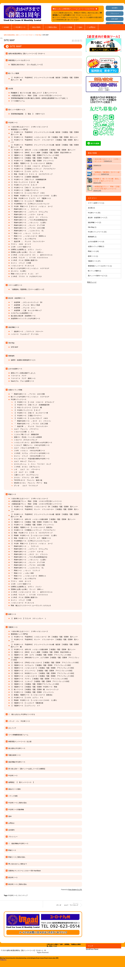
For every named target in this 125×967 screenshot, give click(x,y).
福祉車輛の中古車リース (16, 762)
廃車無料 (11, 356)
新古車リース (13, 877)
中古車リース (13, 122)
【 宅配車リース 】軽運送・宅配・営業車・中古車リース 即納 (34, 158)
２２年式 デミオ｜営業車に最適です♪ (24, 260)
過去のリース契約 (14, 789)
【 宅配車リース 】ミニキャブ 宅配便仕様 (27, 201)
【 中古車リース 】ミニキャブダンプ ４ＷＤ (28, 193)
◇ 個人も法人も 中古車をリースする (21, 714)
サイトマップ (23, 895)
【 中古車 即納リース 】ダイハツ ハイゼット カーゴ (31, 206)
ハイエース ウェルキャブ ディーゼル (25, 334)
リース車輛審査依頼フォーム (18, 735)
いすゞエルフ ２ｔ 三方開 (24, 472)
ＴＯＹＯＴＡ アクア (18, 376)
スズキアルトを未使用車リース (21, 313)
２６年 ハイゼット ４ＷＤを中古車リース (29, 451)
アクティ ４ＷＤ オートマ (21, 244)
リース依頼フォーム (18, 101)
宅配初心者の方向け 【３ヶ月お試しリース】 (27, 65)
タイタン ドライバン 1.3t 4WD (26, 477)
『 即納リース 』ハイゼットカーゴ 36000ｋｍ (28, 236)
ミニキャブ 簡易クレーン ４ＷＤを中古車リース (31, 445)
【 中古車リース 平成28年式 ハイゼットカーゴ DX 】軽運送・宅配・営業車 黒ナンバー (45, 137)
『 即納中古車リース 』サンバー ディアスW (28, 225)
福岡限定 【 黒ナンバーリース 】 (21, 782)
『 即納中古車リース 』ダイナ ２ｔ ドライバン (29, 217)
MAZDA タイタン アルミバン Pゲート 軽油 (30, 483)
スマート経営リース (15, 285)
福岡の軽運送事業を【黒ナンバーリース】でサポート (19, 35)
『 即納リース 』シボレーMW (22, 573)
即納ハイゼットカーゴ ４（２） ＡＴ (25, 274)
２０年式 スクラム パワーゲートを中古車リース (31, 453)
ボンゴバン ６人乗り (19, 271)
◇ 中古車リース (19, 27)
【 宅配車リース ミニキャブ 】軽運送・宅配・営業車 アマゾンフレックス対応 (40, 681)
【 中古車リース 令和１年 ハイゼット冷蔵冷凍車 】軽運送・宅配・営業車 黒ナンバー (44, 150)
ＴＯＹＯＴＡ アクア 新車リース (23, 378)
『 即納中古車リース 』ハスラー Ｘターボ (27, 214)
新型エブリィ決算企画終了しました (23, 373)
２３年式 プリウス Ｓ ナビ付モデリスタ (26, 276)
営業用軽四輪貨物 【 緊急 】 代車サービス (28, 114)
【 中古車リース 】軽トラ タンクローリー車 (28, 188)
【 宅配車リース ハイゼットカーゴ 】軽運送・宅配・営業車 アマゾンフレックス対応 (42, 668)
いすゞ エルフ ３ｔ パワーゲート (27, 469)
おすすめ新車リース (15, 369)
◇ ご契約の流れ (51, 27)
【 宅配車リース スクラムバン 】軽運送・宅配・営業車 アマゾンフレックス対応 (41, 665)
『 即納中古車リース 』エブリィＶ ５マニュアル (29, 212)
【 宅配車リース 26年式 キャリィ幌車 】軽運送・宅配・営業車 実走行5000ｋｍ (41, 152)
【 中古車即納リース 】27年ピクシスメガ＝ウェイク (30, 204)
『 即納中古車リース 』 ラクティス (25, 209)
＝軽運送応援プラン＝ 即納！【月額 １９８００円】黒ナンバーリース (36, 95)
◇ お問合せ (91, 27)
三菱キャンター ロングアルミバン (26, 475)
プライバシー (114, 13)
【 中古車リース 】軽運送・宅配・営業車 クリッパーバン (32, 161)
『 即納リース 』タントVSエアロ (23, 239)
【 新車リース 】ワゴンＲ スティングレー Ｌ (28, 618)
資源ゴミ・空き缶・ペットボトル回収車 (28, 437)
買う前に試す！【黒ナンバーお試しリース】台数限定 (26, 769)
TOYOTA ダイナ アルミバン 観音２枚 (29, 480)
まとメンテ (12, 728)
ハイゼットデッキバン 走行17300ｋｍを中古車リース (33, 442)
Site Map (38, 35)
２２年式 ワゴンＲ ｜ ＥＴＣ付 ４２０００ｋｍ (29, 258)
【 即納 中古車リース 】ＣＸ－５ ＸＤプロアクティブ (31, 174)
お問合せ (11, 823)
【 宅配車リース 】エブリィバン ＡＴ (25, 706)
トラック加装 (13, 796)
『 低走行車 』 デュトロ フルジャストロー (28, 241)
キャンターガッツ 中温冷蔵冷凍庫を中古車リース (31, 459)
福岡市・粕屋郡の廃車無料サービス (23, 360)
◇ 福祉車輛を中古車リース (18, 843)
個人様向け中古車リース (16, 748)
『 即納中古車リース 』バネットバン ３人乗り (28, 223)
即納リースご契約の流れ (16, 857)
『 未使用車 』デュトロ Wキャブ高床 (25, 305)
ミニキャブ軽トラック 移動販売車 (26, 434)
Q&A (10, 816)
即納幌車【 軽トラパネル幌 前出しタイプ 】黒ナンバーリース (34, 93)
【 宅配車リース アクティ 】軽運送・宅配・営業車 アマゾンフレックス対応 (39, 679)
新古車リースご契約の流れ (17, 884)
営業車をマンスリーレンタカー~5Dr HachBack (24, 871)
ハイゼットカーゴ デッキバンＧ (23, 266)
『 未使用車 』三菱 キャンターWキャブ (26, 310)
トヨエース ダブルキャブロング (25, 440)
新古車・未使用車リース (16, 298)
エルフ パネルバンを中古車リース (26, 448)
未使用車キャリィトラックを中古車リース (25, 318)
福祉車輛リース (13, 327)
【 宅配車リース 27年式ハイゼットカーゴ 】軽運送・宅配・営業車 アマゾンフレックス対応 (45, 662)
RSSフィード (92, 282)
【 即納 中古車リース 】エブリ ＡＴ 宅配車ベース (31, 198)
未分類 (10, 89)
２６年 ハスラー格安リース (21, 247)
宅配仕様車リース (14, 755)
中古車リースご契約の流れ (17, 803)
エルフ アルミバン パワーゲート (26, 429)
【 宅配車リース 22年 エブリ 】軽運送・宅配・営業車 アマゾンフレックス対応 (41, 655)
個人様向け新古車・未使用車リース (23, 316)
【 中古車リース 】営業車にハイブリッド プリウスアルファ (34, 169)
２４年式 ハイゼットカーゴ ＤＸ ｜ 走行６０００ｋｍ (31, 255)
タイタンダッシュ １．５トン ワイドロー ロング (32, 464)
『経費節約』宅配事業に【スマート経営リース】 (28, 289)
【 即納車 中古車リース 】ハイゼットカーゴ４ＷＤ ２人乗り (35, 196)
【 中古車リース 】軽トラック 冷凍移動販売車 (28, 179)
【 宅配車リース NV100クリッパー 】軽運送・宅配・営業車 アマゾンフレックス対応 (42, 673)
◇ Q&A (79, 27)
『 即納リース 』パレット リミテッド (25, 233)
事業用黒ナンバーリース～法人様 (19, 741)
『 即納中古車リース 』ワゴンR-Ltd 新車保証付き (29, 220)
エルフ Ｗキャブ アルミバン (25, 461)
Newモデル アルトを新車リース (22, 381)
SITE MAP (114, 19)
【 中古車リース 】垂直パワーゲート (25, 190)
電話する (3, 959)
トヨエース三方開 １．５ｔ (24, 432)
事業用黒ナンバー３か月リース (19, 60)
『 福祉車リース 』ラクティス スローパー (27, 331)
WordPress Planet (92, 949)
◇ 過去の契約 (35, 27)
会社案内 (114, 8)
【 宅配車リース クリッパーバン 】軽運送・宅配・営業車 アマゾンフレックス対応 (41, 671)
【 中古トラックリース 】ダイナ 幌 (25, 182)
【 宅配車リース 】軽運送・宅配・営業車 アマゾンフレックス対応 (35, 155)
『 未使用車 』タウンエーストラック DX (26, 302)
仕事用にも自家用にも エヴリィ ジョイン (26, 249)
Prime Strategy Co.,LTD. (75, 889)
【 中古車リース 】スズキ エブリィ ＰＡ (27, 171)
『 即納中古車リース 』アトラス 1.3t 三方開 (28, 228)
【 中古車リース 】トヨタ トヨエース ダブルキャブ (31, 166)
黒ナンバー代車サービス (16, 110)
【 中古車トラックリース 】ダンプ (24, 185)
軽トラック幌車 (13, 73)
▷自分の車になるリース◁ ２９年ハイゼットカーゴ (29, 127)
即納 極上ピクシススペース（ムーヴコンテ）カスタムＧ (31, 605)
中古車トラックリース (18, 399)
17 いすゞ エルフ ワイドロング (26, 486)
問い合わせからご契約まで (17, 864)
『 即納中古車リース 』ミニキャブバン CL (27, 231)
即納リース (12, 494)
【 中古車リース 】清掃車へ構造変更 (25, 177)
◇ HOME (5, 27)
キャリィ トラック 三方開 (21, 263)
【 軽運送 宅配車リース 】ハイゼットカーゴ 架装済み (31, 163)
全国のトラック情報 (15, 390)
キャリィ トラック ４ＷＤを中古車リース (29, 456)
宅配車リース (13, 627)
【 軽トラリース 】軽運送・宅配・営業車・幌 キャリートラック (35, 689)
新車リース (12, 614)
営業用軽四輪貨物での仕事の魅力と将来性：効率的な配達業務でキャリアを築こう (39, 98)
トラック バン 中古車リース (19, 721)
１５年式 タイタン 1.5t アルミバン (27, 467)
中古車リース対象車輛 (16, 809)
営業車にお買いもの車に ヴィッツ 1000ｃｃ (27, 252)
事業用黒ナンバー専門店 (19, 129)
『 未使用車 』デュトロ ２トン (23, 308)
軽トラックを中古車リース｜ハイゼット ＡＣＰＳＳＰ (30, 268)
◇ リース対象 (67, 27)
